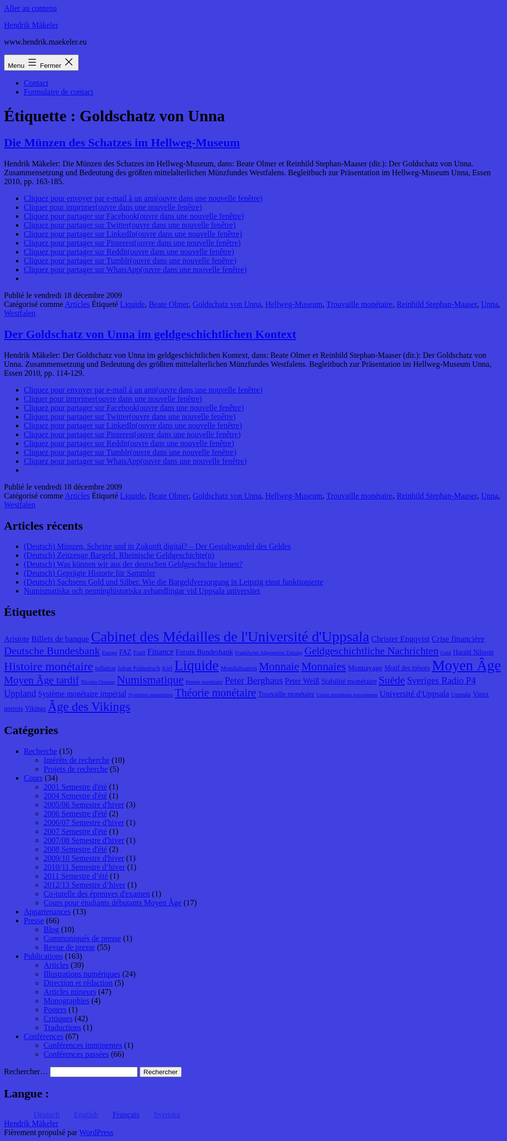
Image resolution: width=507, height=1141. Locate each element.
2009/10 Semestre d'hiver (84, 858)
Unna (489, 304)
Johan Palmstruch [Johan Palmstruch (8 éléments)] (139, 668)
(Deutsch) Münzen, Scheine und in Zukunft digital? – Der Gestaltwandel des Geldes (157, 546)
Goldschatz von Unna (227, 304)
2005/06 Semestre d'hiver (84, 804)
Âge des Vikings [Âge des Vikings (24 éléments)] (89, 706)
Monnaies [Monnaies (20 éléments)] (323, 666)
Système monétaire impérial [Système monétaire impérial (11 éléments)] (82, 694)
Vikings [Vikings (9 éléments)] (35, 708)
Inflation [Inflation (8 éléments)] (105, 668)
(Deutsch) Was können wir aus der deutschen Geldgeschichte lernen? (133, 564)
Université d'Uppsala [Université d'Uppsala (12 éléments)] (415, 693)
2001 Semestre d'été (75, 787)
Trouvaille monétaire (359, 304)
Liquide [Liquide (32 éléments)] (196, 665)
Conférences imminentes (83, 1045)
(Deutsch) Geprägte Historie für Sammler (89, 573)
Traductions (62, 1027)
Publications (43, 956)
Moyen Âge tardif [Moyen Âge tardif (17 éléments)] (41, 680)
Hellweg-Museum (294, 304)
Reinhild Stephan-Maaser (437, 304)
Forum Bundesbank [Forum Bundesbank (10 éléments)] (204, 652)
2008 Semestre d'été (75, 849)
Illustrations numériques (82, 974)
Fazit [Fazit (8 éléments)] (139, 652)
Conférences (43, 1036)
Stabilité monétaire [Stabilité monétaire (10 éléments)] (349, 681)
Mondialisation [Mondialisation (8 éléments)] (239, 668)
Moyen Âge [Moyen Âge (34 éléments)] (466, 665)
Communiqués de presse (82, 938)
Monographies (66, 1000)
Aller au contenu (30, 8)
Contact (36, 83)
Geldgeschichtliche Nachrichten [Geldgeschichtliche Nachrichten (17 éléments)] (371, 651)
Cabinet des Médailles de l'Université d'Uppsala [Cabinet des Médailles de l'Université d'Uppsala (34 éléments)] (230, 637)
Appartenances (47, 911)
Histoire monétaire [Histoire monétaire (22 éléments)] (48, 666)
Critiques (58, 1018)
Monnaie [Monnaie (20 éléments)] (279, 666)
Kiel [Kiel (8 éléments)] (167, 668)
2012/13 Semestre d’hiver (84, 885)
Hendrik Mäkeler (31, 25)
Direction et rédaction (78, 983)
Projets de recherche (76, 769)
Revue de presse (69, 947)
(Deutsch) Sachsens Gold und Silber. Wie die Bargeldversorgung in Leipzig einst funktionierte (173, 582)
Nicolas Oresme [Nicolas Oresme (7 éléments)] (98, 682)
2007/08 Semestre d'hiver (84, 840)
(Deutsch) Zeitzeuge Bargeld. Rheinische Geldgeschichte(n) (119, 555)
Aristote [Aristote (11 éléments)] (16, 639)
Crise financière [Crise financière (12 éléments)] (458, 639)
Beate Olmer (169, 304)
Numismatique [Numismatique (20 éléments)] (150, 680)
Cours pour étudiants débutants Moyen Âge (113, 902)
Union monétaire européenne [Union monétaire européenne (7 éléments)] (347, 694)
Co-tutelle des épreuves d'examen (97, 894)
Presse (34, 920)
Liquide (132, 304)
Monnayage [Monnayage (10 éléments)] (365, 668)
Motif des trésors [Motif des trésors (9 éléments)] (407, 668)
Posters (55, 1009)
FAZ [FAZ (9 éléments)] (125, 652)
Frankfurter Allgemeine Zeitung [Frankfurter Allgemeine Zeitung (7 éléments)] (269, 652)
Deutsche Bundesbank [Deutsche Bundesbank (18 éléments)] (52, 651)
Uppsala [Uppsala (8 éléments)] (461, 694)
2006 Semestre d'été (75, 813)
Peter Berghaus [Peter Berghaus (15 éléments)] (254, 680)
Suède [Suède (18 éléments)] (392, 680)
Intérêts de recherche (76, 760)
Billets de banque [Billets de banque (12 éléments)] (60, 639)
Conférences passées (76, 1054)
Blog (51, 929)
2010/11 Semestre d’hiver (84, 867)
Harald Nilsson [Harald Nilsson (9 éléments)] (473, 652)
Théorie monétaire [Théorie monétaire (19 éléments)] (215, 693)
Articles (77, 304)
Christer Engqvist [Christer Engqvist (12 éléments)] (400, 639)
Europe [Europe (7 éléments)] (109, 652)
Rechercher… (26, 1071)
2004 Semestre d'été (75, 796)
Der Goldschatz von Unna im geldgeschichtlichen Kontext (150, 334)
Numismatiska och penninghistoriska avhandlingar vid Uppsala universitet (142, 591)
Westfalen (20, 313)
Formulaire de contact (58, 92)
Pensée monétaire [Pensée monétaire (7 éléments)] (204, 682)
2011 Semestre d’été (76, 876)
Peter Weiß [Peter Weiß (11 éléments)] (302, 681)
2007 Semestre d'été (75, 831)
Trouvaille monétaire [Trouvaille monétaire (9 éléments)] (286, 694)
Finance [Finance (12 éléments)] (161, 651)
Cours (33, 778)
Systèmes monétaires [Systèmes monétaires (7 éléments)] (150, 694)
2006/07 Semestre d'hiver (84, 822)
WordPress (96, 1132)
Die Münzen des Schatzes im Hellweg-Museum (122, 142)
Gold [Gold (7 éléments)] (446, 652)
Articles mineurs (70, 992)
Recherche (40, 751)
